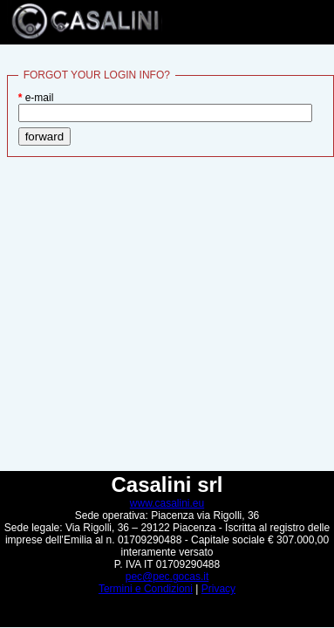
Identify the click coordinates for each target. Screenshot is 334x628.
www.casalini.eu (167, 503)
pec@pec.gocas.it (167, 576)
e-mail (165, 107)
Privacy (218, 589)
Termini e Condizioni (146, 589)
